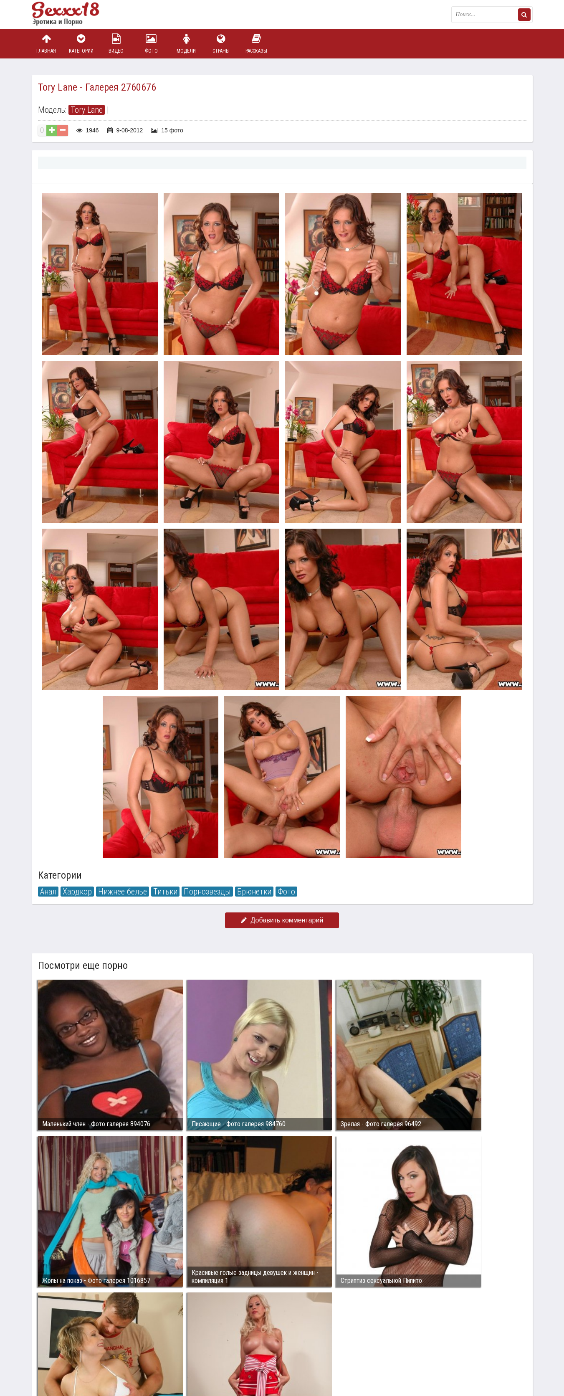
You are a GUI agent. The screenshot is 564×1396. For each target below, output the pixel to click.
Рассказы (256, 43)
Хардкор (77, 892)
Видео (116, 43)
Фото (151, 43)
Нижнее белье (122, 892)
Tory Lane (87, 110)
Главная (46, 43)
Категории (81, 43)
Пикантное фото (73, 14)
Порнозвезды (207, 892)
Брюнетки (254, 892)
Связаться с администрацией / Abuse (82, 1344)
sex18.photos (120, 1351)
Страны (221, 43)
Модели (186, 43)
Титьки (165, 892)
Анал (48, 892)
